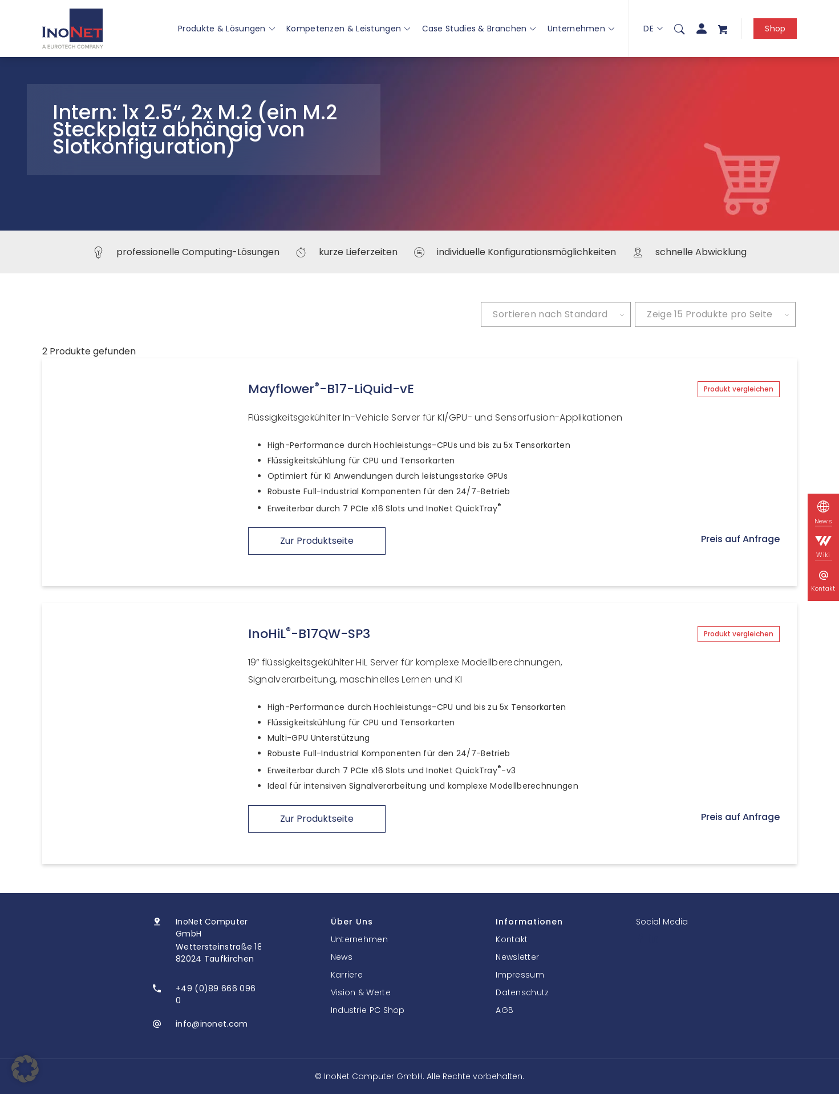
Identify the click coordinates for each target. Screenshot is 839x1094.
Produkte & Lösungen (226, 28)
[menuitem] (679, 28)
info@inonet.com (212, 1024)
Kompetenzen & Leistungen (348, 28)
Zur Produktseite (317, 540)
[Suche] (679, 28)
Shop (775, 28)
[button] (25, 1069)
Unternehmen (581, 28)
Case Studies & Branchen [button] (479, 28)
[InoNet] (72, 28)
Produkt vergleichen (738, 389)
